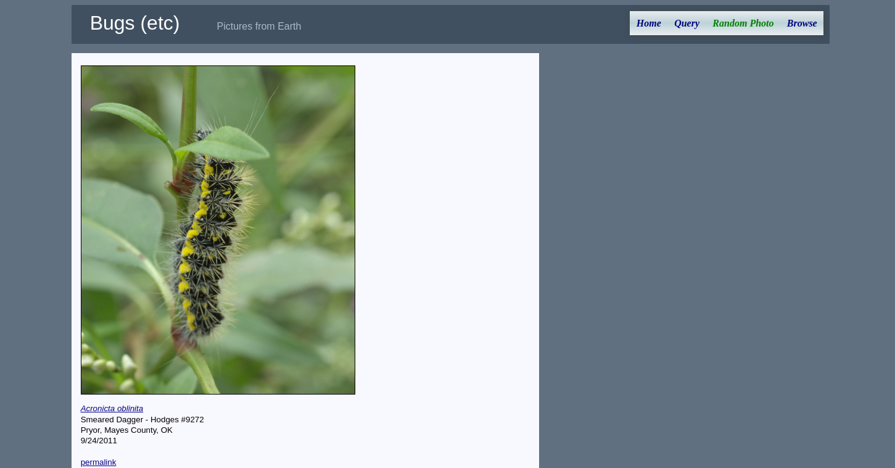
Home (649, 23)
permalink (99, 462)
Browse (802, 23)
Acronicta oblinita (112, 408)
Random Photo (742, 23)
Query (686, 23)
